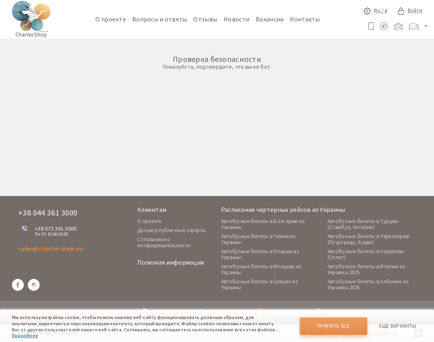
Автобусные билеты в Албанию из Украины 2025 (368, 284)
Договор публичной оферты (171, 230)
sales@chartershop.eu (50, 248)
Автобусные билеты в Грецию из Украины (259, 284)
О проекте (110, 19)
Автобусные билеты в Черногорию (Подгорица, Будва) (369, 239)
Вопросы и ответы (159, 19)
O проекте (149, 221)
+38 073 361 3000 (55, 228)
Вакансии (270, 19)
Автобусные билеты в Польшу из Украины (260, 254)
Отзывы (205, 19)
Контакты (305, 19)
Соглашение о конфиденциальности (163, 242)
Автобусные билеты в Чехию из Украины (258, 239)
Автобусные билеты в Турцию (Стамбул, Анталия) (363, 224)
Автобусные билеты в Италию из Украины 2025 (366, 269)
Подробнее (25, 335)
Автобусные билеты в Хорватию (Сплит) (366, 254)
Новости (236, 19)
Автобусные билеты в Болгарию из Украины (263, 224)
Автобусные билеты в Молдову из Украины (261, 269)
